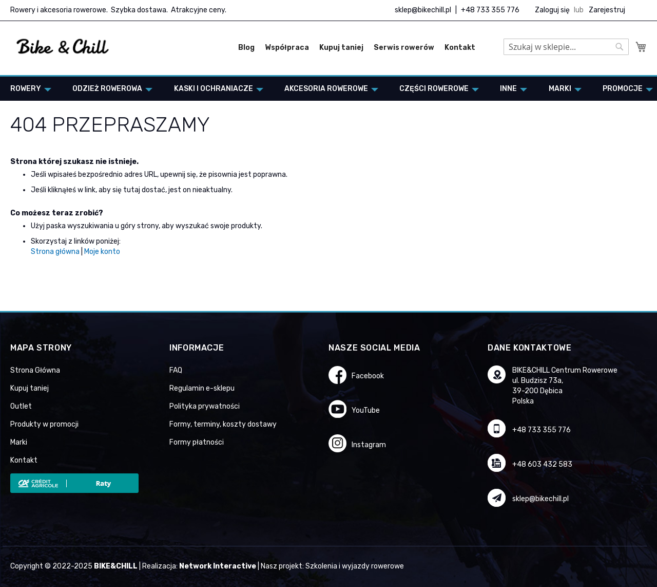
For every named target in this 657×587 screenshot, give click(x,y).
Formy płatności (196, 442)
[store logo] (62, 46)
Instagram (369, 445)
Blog (246, 47)
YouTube (366, 410)
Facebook (368, 376)
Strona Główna (35, 370)
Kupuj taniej (341, 47)
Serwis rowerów (404, 47)
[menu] (328, 89)
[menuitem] (27, 89)
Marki (18, 442)
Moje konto (102, 251)
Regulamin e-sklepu (202, 388)
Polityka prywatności (204, 406)
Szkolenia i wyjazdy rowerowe (354, 566)
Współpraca (287, 47)
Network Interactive (217, 566)
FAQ (175, 370)
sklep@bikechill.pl (423, 10)
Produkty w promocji (44, 424)
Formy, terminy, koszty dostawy (223, 424)
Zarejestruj (607, 10)
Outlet (21, 406)
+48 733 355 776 (490, 10)
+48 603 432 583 (542, 464)
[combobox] (566, 47)
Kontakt (460, 47)
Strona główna (55, 251)
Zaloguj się (552, 10)
